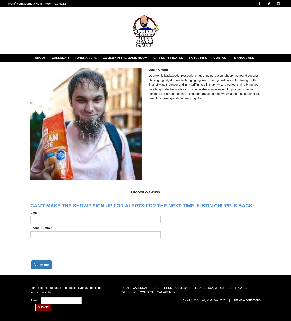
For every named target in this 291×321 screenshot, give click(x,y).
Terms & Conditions (247, 300)
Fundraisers (86, 57)
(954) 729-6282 (55, 3)
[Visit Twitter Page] (269, 3)
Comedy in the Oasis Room (125, 57)
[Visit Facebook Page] (260, 3)
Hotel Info (198, 57)
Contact (220, 57)
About (40, 57)
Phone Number (41, 228)
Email (34, 212)
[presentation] (61, 249)
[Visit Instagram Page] (278, 3)
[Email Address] (61, 300)
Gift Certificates (168, 57)
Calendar (60, 57)
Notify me (41, 265)
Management (245, 57)
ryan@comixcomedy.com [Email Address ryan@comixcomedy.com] (25, 3)
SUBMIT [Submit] (43, 307)
